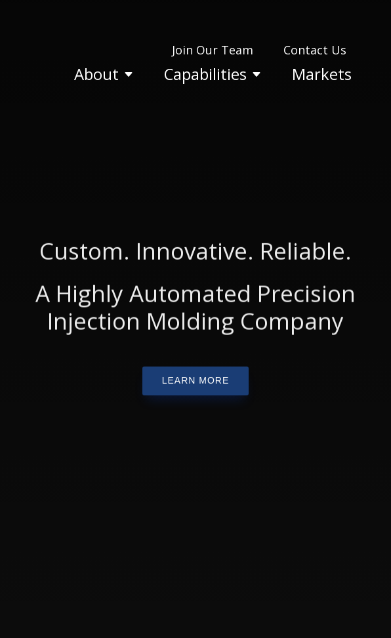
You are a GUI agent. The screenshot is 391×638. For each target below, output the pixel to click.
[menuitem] (310, 50)
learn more (196, 380)
